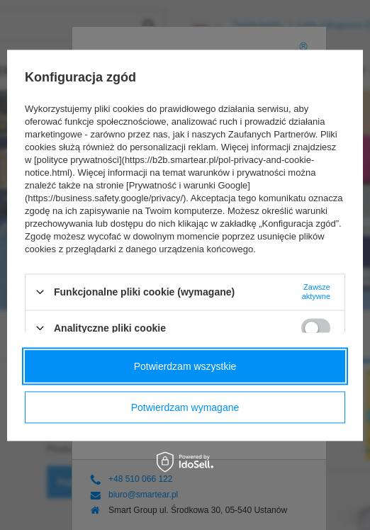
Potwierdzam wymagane (185, 407)
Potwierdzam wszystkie (185, 366)
